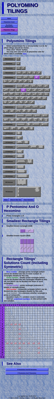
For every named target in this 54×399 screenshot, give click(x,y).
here (25, 54)
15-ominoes (9, 147)
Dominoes (9, 63)
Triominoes (9, 68)
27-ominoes (9, 171)
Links (9, 33)
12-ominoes (9, 142)
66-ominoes (9, 182)
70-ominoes (9, 192)
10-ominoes (9, 133)
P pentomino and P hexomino (27, 373)
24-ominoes (9, 167)
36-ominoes (9, 176)
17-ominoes (9, 151)
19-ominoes (9, 156)
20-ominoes (9, 161)
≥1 (7, 324)
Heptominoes (9, 107)
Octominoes (9, 116)
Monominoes (9, 59)
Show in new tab (15, 200)
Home (9, 18)
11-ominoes (9, 138)
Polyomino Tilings (9, 30)
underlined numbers (22, 299)
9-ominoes (9, 124)
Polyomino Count (9, 22)
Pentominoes (9, 77)
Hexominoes (9, 86)
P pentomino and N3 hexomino (27, 369)
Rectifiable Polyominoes (9, 25)
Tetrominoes (9, 73)
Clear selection (28, 200)
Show (6, 200)
